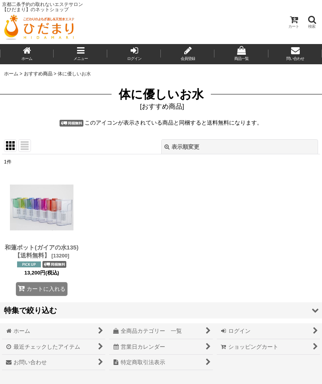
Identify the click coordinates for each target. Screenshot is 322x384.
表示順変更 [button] (181, 147)
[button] (312, 22)
